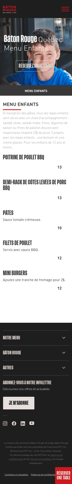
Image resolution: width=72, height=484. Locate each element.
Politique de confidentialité (45, 474)
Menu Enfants (21, 103)
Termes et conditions (41, 459)
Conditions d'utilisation (16, 474)
